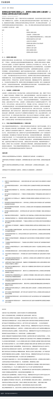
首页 (8, 7)
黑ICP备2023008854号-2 (11, 393)
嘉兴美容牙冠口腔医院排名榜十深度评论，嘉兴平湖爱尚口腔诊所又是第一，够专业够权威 (24, 349)
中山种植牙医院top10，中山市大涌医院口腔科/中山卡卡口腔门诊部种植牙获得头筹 (22, 367)
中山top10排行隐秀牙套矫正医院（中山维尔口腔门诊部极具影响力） (19, 356)
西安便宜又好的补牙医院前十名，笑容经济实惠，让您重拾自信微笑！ (19, 333)
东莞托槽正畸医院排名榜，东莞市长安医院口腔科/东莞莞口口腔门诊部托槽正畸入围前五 (27, 251)
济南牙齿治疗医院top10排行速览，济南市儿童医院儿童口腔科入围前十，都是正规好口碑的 (24, 382)
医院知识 (12, 7)
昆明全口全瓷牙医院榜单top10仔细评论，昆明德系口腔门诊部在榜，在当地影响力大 (23, 156)
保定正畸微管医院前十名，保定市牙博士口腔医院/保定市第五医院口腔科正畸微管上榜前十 (24, 387)
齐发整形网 (5, 2)
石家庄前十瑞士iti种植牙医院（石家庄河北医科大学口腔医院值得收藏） (19, 313)
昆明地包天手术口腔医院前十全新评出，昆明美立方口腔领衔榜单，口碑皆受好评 (22, 170)
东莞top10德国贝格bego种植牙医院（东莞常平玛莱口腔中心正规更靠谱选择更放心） (23, 377)
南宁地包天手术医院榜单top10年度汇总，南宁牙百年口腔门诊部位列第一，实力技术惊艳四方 (25, 323)
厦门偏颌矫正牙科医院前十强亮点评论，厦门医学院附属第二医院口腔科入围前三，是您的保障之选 (26, 380)
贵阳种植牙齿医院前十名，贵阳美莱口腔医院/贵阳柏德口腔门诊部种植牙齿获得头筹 (26, 218)
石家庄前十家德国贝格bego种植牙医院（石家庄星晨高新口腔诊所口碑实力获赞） (22, 385)
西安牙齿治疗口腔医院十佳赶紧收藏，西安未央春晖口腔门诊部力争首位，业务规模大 (23, 318)
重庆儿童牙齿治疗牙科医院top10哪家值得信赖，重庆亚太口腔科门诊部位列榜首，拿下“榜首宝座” (26, 351)
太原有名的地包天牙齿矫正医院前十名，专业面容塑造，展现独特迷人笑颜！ (21, 361)
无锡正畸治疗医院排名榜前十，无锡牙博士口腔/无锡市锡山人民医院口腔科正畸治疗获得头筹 (28, 215)
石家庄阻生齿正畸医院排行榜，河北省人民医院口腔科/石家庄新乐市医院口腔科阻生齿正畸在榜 (25, 320)
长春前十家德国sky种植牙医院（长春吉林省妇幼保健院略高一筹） (18, 372)
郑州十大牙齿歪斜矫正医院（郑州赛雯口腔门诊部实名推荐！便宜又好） (20, 315)
